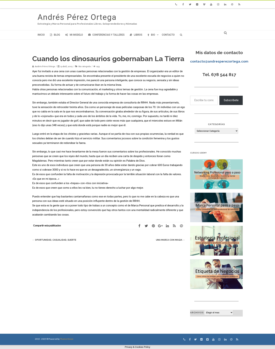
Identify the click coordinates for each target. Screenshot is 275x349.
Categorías (216, 124)
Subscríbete (231, 100)
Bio (151, 34)
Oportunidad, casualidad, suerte (55, 240)
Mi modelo (74, 34)
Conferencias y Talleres (106, 34)
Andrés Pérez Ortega (77, 17)
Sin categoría (84, 66)
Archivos (197, 312)
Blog (55, 34)
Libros (136, 34)
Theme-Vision (66, 339)
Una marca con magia (169, 240)
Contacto (168, 34)
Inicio (41, 34)
